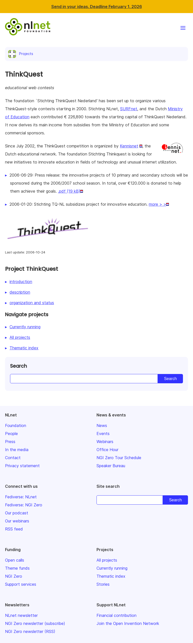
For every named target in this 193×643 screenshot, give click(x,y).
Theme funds (17, 568)
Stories (103, 584)
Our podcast (16, 512)
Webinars (104, 441)
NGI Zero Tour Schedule (118, 457)
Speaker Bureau (110, 465)
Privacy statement (22, 465)
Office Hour (107, 449)
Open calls (14, 560)
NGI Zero (13, 576)
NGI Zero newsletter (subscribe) (35, 623)
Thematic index (24, 347)
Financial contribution (116, 615)
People (11, 433)
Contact (13, 457)
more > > (157, 204)
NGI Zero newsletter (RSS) (30, 631)
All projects (20, 337)
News (101, 425)
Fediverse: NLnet (21, 496)
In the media (16, 449)
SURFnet (128, 108)
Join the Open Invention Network (127, 623)
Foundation (15, 425)
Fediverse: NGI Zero (23, 504)
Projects (21, 53)
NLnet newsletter (21, 615)
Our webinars (17, 520)
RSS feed (14, 528)
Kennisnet (129, 145)
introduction (21, 281)
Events (103, 433)
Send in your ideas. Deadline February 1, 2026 (96, 6)
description (20, 292)
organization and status (32, 302)
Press (10, 441)
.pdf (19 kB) (69, 191)
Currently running (25, 326)
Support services (20, 584)
